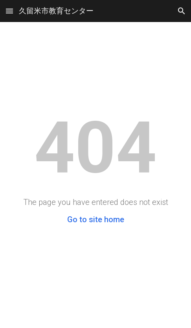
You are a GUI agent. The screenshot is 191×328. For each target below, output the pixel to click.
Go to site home (95, 219)
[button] (9, 11)
